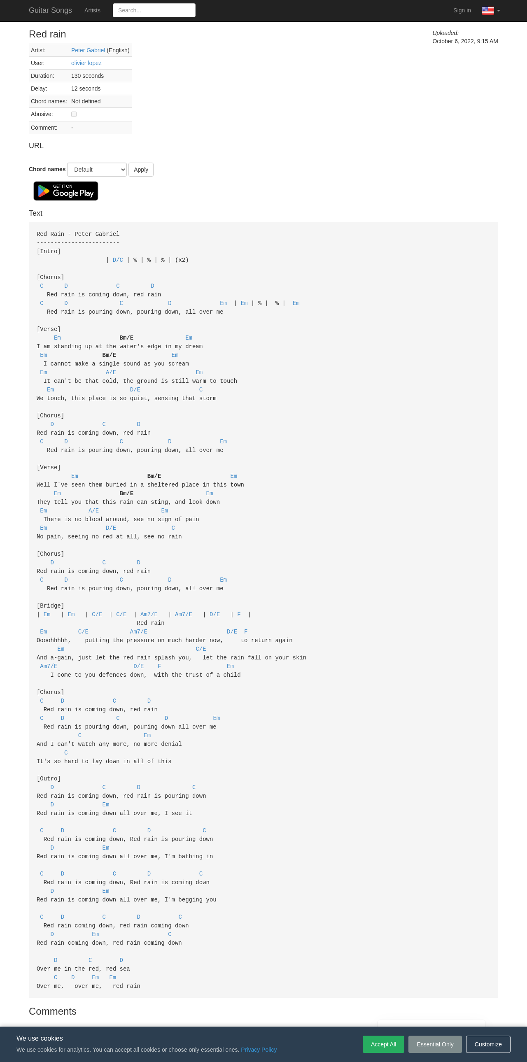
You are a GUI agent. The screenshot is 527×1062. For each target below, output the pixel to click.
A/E (111, 365)
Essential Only (435, 1044)
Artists (92, 10)
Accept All (383, 1044)
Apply (141, 169)
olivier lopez (86, 63)
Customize (488, 1044)
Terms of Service (217, 1014)
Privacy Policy (265, 1014)
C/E (97, 596)
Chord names (47, 169)
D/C (118, 258)
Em (223, 299)
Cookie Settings (311, 1014)
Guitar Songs (50, 10)
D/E (135, 382)
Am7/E (149, 596)
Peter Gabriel (88, 50)
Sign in (462, 10)
